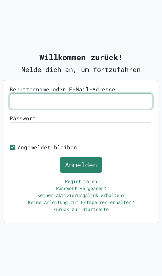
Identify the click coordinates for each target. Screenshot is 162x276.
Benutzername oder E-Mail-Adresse (62, 89)
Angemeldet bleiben (47, 147)
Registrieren (81, 181)
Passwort (23, 118)
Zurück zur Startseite (81, 209)
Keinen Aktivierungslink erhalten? (81, 195)
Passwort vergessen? (81, 188)
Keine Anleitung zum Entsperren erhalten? (81, 202)
